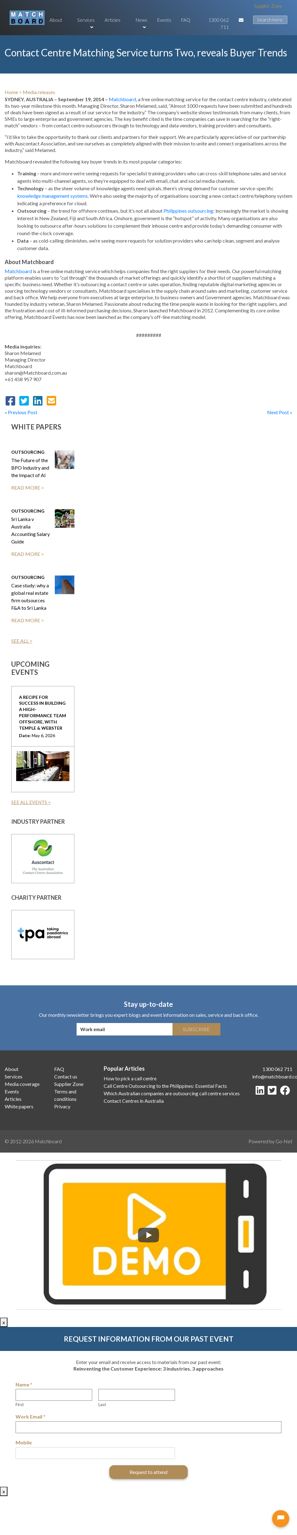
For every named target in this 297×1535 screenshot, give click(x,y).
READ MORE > (27, 487)
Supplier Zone (268, 6)
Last (102, 1404)
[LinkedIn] (261, 1092)
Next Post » (279, 412)
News (141, 23)
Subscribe (196, 1029)
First (20, 1404)
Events (164, 20)
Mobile (24, 1442)
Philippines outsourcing (188, 211)
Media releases (39, 92)
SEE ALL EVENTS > (31, 802)
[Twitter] (273, 1092)
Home (11, 92)
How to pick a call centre (130, 1078)
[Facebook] (286, 1092)
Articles (112, 20)
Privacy (62, 1106)
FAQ (185, 20)
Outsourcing (28, 452)
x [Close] (3, 1322)
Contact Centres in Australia (134, 1101)
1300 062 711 (218, 23)
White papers (19, 1106)
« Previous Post (21, 412)
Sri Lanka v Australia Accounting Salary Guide (30, 530)
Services (86, 23)
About (56, 20)
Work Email (30, 1416)
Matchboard (122, 99)
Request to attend (148, 1472)
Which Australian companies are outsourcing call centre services (172, 1093)
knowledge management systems (52, 196)
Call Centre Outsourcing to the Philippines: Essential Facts (165, 1086)
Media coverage (22, 1084)
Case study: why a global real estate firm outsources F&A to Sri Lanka (30, 596)
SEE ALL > (21, 641)
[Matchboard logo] (27, 18)
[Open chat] (280, 1518)
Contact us (65, 1076)
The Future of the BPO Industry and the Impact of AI (30, 467)
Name (24, 1384)
